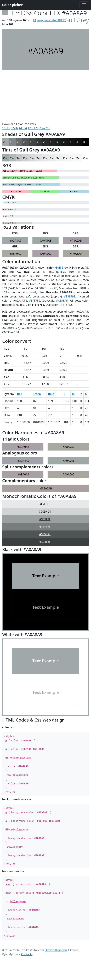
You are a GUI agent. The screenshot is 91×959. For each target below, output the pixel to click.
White (86, 158)
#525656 (28, 142)
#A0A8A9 (15, 240)
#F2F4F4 (68, 158)
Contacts (26, 954)
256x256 (44, 128)
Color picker (12, 4)
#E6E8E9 (48, 158)
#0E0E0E (81, 142)
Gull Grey (61, 267)
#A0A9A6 (68, 461)
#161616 (68, 142)
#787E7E (44, 527)
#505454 (44, 534)
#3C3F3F (44, 542)
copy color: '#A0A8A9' (51, 20)
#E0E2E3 (41, 158)
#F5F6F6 (75, 158)
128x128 (33, 128)
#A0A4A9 (23, 461)
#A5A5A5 (62, 300)
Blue (51, 394)
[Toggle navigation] (84, 4)
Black (86, 142)
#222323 (55, 142)
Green (37, 394)
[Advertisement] (45, 96)
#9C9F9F (44, 519)
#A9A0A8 (23, 447)
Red (19, 394)
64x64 (23, 128)
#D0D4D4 (45, 511)
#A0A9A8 (45, 240)
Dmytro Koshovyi (56, 950)
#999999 (69, 296)
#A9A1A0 (46, 488)
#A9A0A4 (23, 474)
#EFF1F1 (61, 158)
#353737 (42, 142)
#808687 (15, 142)
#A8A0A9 (76, 240)
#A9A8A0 (76, 254)
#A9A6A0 (68, 474)
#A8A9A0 (15, 254)
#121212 (75, 142)
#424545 (35, 142)
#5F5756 (34, 300)
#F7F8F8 (81, 158)
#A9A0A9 (45, 254)
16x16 (6, 128)
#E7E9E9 (44, 504)
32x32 (14, 128)
